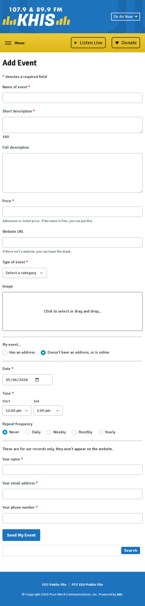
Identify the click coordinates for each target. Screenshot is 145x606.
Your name (12, 459)
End (36, 401)
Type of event (15, 262)
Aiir (119, 594)
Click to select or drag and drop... (72, 311)
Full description (15, 147)
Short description (18, 111)
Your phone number (20, 507)
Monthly (85, 431)
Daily (36, 431)
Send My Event (21, 535)
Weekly (59, 431)
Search (130, 550)
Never (14, 431)
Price (8, 201)
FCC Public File (54, 585)
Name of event (16, 87)
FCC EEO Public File (87, 585)
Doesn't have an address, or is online (78, 352)
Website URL (13, 231)
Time (8, 393)
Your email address (20, 483)
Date (7, 368)
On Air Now (126, 16)
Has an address (22, 352)
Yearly (110, 431)
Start (6, 401)
